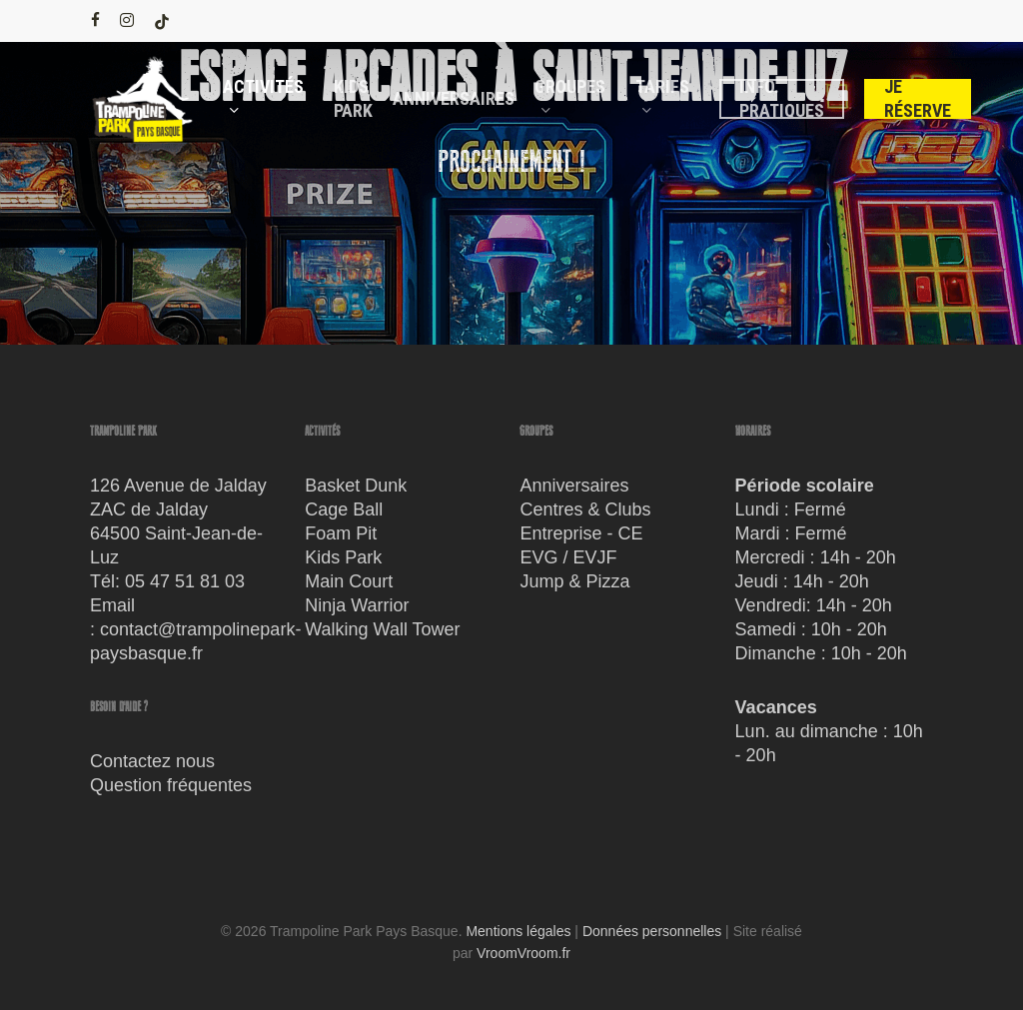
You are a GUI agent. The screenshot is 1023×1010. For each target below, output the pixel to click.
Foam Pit (341, 533)
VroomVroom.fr (523, 953)
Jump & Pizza (574, 581)
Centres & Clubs (584, 509)
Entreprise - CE (580, 533)
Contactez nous (152, 761)
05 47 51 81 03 (185, 581)
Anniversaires (573, 486)
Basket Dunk (356, 486)
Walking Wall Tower (382, 629)
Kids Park (343, 557)
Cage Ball (344, 509)
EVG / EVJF (567, 557)
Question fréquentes (171, 785)
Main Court (349, 581)
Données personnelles (651, 931)
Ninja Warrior (357, 605)
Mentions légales (518, 931)
